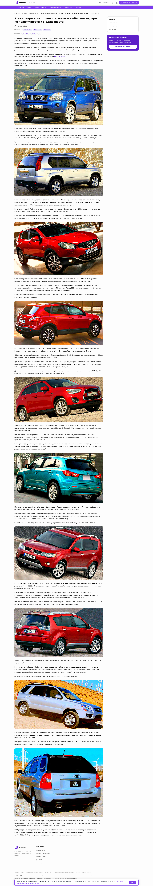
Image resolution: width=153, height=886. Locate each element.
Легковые (32, 3)
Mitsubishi (25, 33)
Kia (39, 33)
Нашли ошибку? (86, 873)
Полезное (78, 7)
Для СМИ (39, 860)
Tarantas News (59, 57)
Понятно (132, 882)
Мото (37, 7)
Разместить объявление (129, 3)
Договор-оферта (19, 873)
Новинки (29, 7)
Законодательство (56, 7)
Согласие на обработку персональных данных (67, 873)
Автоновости (20, 7)
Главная (17, 13)
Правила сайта (41, 857)
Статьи (24, 13)
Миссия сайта (40, 850)
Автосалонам (40, 863)
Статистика (68, 7)
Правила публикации (43, 853)
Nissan (33, 33)
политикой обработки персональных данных (64, 878)
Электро (44, 7)
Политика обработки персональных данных (38, 873)
